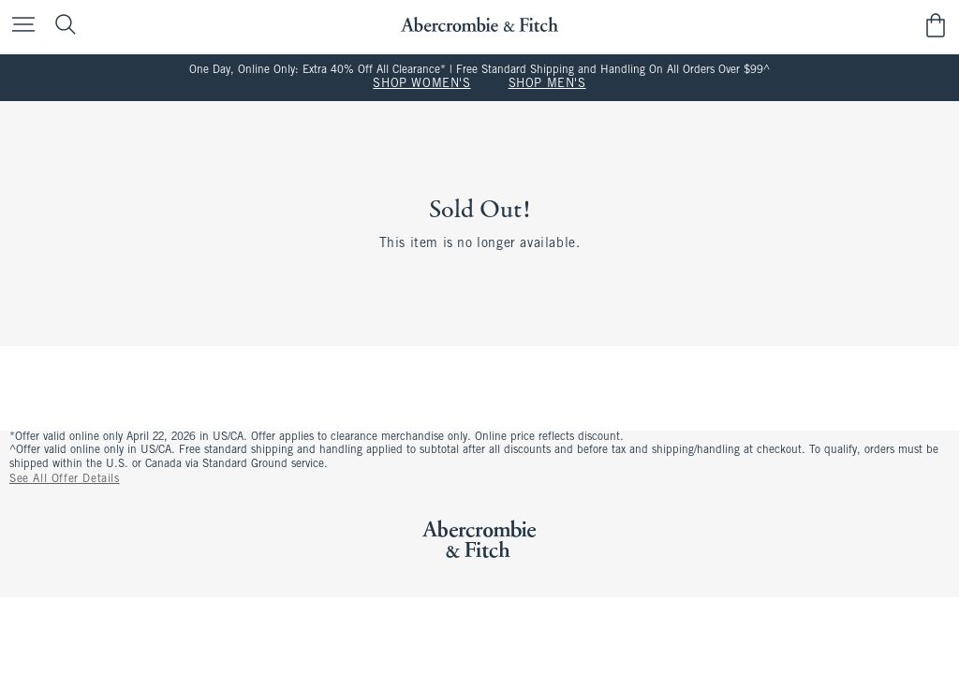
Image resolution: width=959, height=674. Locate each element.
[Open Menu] (18, 25)
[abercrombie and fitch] (479, 24)
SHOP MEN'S (547, 84)
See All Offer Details (64, 479)
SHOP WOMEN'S (421, 84)
